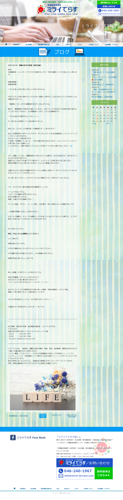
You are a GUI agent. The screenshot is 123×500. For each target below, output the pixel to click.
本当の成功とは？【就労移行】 (103, 84)
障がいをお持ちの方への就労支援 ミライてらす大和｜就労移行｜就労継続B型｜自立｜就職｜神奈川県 (57, 8)
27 (97, 121)
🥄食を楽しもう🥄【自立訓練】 (103, 72)
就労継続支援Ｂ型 (44, 44)
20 (97, 118)
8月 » (108, 123)
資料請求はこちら (108, 2)
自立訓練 (29, 44)
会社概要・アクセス (111, 44)
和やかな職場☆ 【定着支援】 (102, 97)
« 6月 (94, 123)
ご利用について (93, 44)
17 (111, 115)
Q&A (57, 44)
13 (97, 115)
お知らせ (68, 44)
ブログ (80, 44)
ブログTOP (42, 416)
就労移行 (16, 44)
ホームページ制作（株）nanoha (61, 493)
